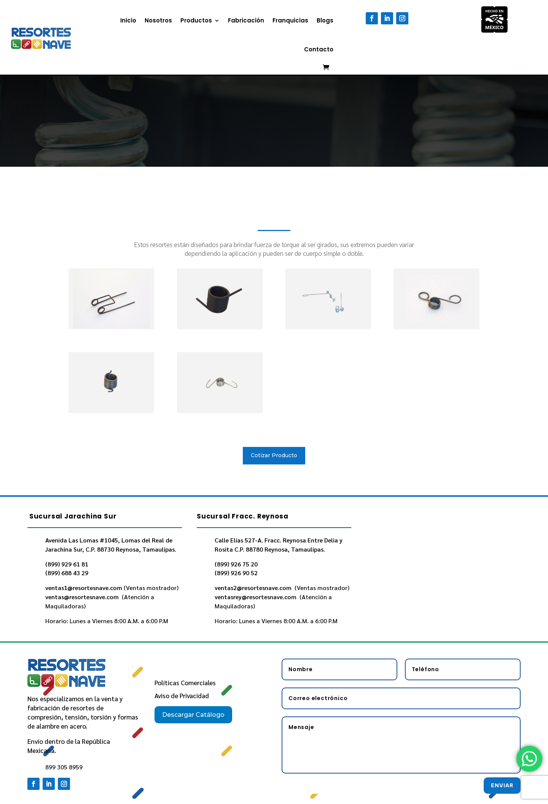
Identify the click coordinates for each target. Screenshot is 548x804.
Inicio (128, 20)
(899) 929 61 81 (66, 564)
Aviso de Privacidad (182, 695)
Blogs (325, 20)
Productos (196, 20)
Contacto (318, 49)
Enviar (502, 785)
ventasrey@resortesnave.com (256, 597)
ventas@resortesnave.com (82, 597)
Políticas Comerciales (185, 682)
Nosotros (158, 20)
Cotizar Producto (274, 455)
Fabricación (246, 20)
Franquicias (290, 20)
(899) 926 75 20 (236, 564)
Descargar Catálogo (193, 714)
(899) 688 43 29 (66, 573)
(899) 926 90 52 (236, 573)
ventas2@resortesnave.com (254, 588)
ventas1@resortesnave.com (83, 588)
